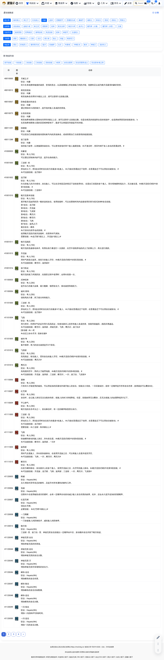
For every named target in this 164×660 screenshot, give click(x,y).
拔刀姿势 (25, 139)
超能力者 (27, 26)
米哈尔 (98, 20)
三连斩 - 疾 (25, 163)
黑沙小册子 (111, 657)
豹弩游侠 (39, 32)
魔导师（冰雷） (108, 26)
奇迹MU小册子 (63, 657)
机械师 (51, 45)
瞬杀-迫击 (25, 572)
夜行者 (46, 38)
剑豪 (44, 20)
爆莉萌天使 (35, 45)
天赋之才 (25, 78)
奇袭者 (67, 45)
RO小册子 (81, 657)
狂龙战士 (35, 20)
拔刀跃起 (25, 268)
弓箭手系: (7, 32)
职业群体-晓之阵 (98, 63)
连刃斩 (24, 177)
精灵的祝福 (25, 90)
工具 (102, 3)
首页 (19, 3)
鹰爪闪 (24, 365)
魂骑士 (89, 20)
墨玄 (15, 45)
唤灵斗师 (71, 26)
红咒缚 (24, 391)
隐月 (44, 45)
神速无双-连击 (27, 549)
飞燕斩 (24, 350)
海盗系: (7, 45)
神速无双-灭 (26, 561)
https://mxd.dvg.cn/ (77, 647)
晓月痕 (24, 526)
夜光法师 (61, 26)
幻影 (32, 38)
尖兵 (39, 38)
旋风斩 (24, 447)
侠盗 (61, 38)
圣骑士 (113, 20)
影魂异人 (23, 45)
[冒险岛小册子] (13, 3)
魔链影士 (23, 38)
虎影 (15, 38)
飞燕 (23, 317)
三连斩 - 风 (25, 303)
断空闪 (24, 462)
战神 (51, 20)
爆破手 (81, 20)
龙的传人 (103, 45)
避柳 (23, 380)
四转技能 (49, 63)
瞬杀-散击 (25, 584)
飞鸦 (23, 432)
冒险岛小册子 (90, 657)
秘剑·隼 (24, 339)
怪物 (89, 3)
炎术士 (81, 26)
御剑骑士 (16, 20)
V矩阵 (58, 63)
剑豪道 (24, 151)
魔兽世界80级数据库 (38, 657)
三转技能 (38, 63)
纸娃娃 (32, 3)
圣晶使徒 (16, 26)
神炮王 (93, 45)
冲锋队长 (77, 45)
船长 (85, 45)
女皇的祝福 (25, 113)
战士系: (7, 20)
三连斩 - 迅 (25, 414)
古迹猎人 (75, 32)
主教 (119, 26)
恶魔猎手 (59, 20)
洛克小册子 (120, 657)
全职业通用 (68, 63)
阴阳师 (45, 26)
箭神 (57, 32)
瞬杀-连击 (25, 595)
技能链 (24, 128)
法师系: (7, 26)
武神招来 (25, 280)
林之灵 (36, 26)
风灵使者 (49, 32)
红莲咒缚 (25, 500)
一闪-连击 (25, 618)
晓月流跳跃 (25, 242)
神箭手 (65, 32)
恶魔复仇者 (71, 20)
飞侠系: (7, 38)
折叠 (155, 13)
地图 (75, 3)
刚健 (23, 476)
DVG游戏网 (110, 647)
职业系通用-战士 (82, 63)
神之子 (26, 20)
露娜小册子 (129, 657)
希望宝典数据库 (51, 657)
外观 (46, 3)
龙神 (52, 26)
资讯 (116, 3)
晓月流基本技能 (27, 195)
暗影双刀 (70, 38)
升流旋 (24, 253)
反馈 (128, 3)
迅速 (23, 488)
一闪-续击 (25, 607)
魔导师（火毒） (93, 26)
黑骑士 (122, 20)
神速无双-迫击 (27, 537)
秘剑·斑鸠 (25, 291)
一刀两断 (25, 514)
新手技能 (7, 63)
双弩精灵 (28, 32)
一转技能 (18, 63)
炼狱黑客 (18, 32)
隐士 (54, 38)
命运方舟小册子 (101, 657)
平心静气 (25, 403)
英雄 (106, 20)
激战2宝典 (72, 657)
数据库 (61, 3)
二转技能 (28, 63)
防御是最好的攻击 (28, 102)
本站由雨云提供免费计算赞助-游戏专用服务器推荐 (82, 652)
